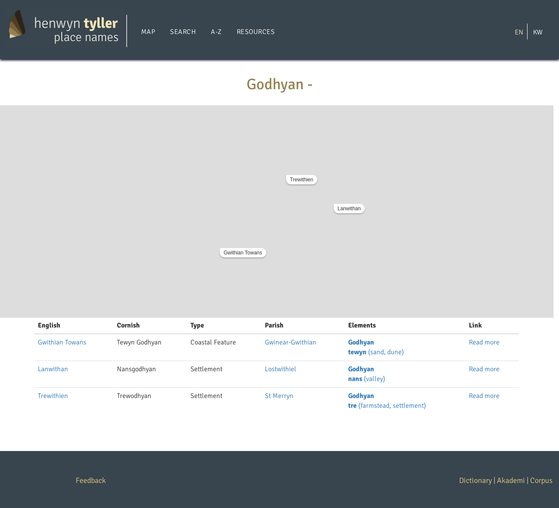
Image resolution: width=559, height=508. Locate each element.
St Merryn (279, 396)
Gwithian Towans (243, 253)
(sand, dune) (376, 352)
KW (537, 32)
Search (183, 32)
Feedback (91, 480)
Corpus (541, 480)
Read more (484, 342)
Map (148, 32)
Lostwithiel (280, 369)
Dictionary (475, 480)
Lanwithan (349, 209)
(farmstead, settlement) (387, 405)
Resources (256, 32)
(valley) (366, 379)
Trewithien (301, 180)
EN (519, 32)
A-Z (216, 32)
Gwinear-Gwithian (290, 342)
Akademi (511, 480)
